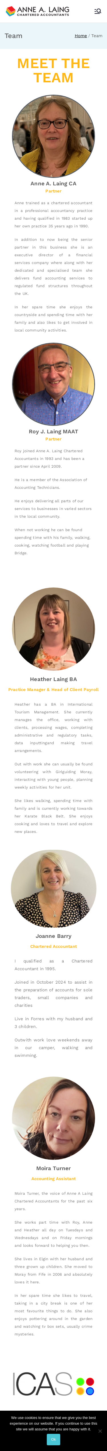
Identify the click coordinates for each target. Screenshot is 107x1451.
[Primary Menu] (97, 11)
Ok (53, 1439)
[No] (100, 1431)
